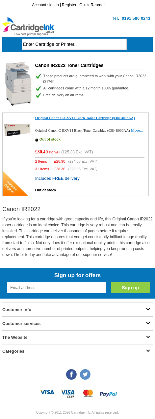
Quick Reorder (92, 5)
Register (69, 5)
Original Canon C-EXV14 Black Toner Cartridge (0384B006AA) (85, 118)
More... (137, 130)
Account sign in (45, 5)
